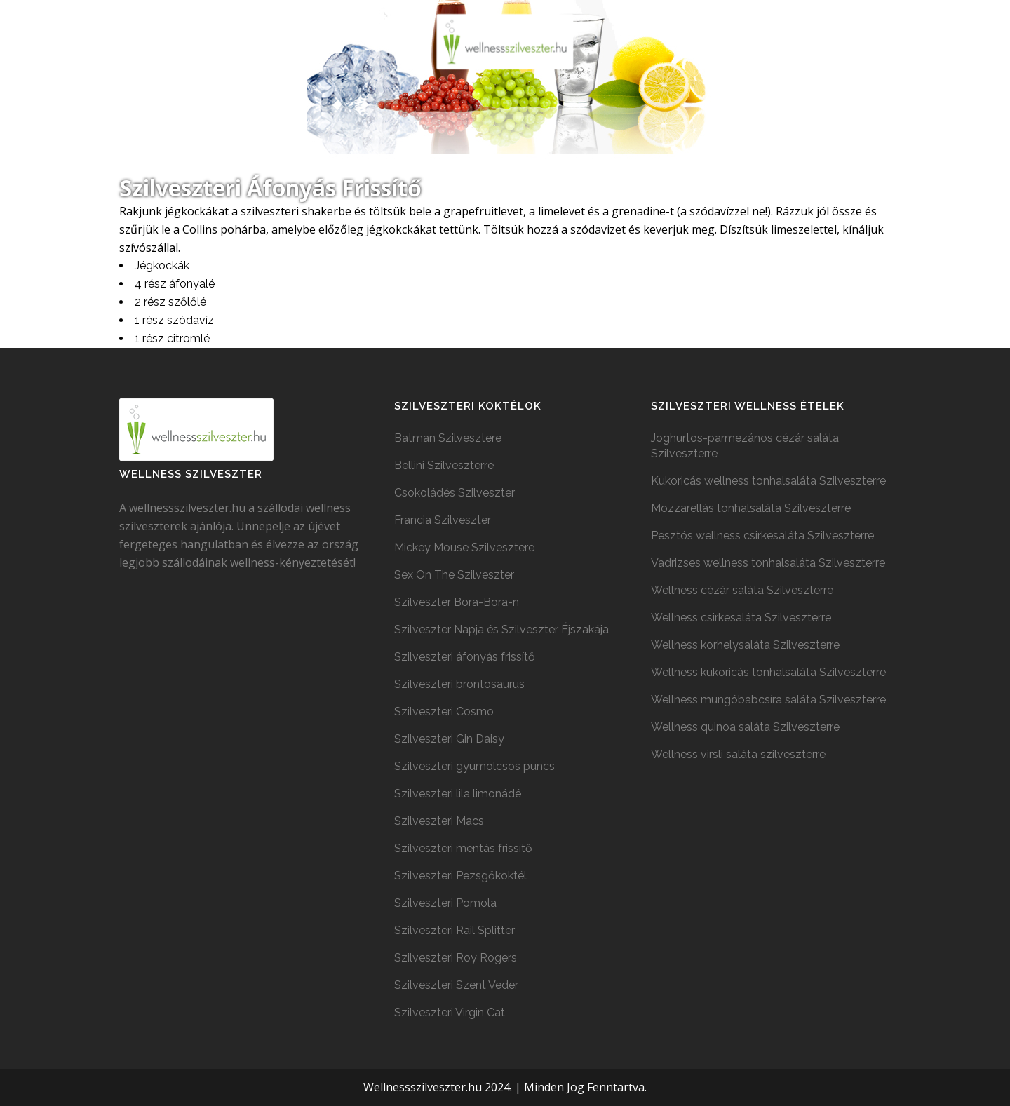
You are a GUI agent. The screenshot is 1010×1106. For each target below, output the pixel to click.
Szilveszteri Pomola (445, 903)
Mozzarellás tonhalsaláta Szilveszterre (751, 508)
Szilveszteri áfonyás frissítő (464, 656)
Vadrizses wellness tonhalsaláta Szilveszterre (768, 562)
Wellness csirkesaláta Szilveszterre (741, 617)
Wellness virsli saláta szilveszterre (738, 754)
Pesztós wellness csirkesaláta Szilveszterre (762, 535)
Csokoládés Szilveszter (454, 492)
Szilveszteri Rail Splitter (454, 930)
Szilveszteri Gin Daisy (449, 739)
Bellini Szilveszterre (444, 465)
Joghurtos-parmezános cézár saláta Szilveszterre (745, 445)
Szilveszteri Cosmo (444, 711)
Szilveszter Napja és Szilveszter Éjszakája (501, 629)
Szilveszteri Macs (439, 821)
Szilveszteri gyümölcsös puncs (474, 766)
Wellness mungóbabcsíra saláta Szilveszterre (768, 699)
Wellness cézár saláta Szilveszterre (742, 590)
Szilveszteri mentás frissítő (463, 848)
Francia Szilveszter (442, 520)
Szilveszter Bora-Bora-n (456, 602)
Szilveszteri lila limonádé (457, 793)
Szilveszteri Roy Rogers (455, 957)
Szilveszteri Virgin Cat (449, 1012)
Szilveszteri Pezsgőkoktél (460, 875)
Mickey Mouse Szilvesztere (464, 547)
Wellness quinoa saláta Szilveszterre (745, 727)
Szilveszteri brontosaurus (459, 684)
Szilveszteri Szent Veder (456, 985)
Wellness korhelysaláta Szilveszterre (745, 645)
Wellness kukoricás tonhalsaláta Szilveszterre (768, 672)
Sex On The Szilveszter (454, 574)
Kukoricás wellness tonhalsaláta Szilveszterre (768, 480)
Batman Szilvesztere (447, 438)
